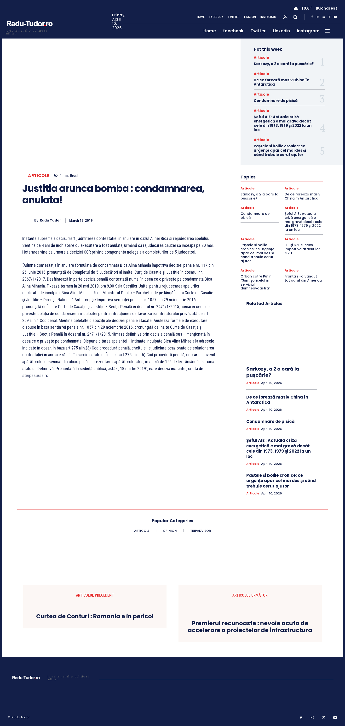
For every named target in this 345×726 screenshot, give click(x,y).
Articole (38, 176)
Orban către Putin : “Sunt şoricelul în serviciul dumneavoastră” (257, 282)
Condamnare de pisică (276, 100)
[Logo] (29, 31)
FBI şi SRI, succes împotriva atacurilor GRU (302, 249)
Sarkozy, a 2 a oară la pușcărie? (284, 63)
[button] (295, 17)
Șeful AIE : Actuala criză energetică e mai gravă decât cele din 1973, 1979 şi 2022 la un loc (282, 123)
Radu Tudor (50, 220)
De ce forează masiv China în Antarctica (281, 82)
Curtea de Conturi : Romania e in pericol (95, 616)
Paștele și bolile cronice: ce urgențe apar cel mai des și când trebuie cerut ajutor (280, 150)
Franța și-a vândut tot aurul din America (303, 278)
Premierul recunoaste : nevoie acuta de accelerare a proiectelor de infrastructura (250, 627)
